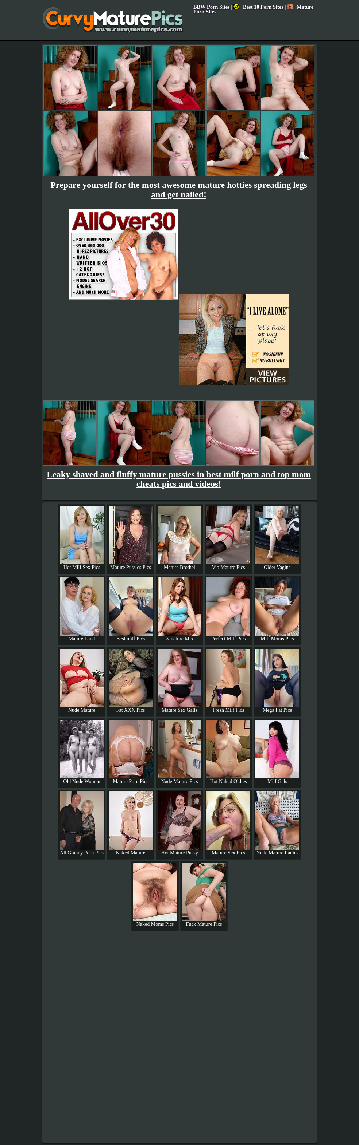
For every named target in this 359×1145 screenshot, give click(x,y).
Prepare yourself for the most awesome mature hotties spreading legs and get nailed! (178, 189)
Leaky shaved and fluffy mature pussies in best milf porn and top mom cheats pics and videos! (179, 479)
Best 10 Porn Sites (258, 7)
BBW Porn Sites (211, 7)
